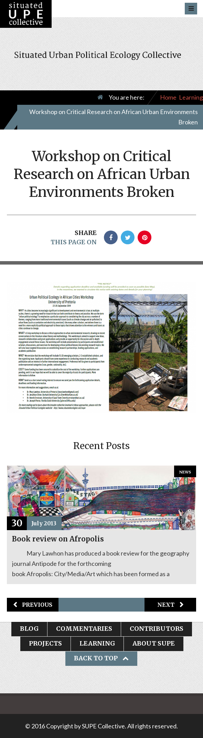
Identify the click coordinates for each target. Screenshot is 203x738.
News (185, 472)
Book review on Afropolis (58, 539)
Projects (45, 643)
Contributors (156, 629)
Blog (29, 629)
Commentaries (84, 629)
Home (168, 97)
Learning (191, 97)
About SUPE (153, 643)
